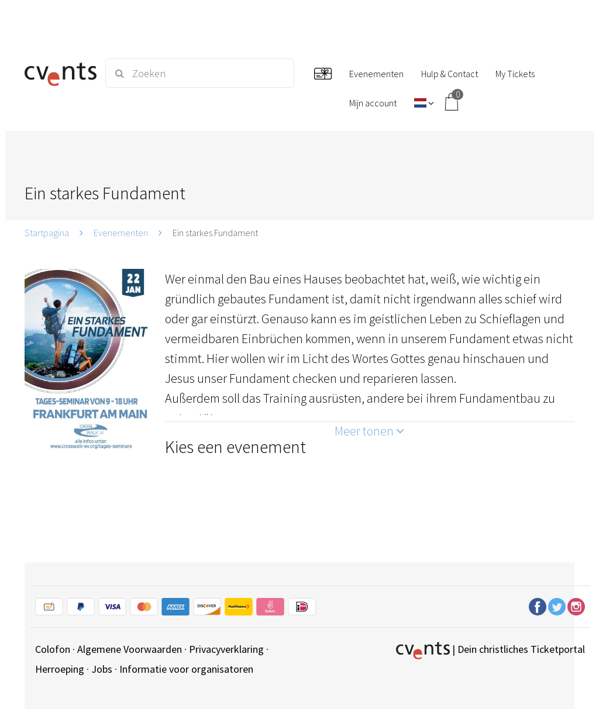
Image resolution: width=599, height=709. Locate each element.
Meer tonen (369, 431)
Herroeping (59, 669)
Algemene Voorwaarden (129, 649)
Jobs (101, 669)
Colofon (52, 649)
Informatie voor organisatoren (186, 669)
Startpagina (47, 232)
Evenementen (121, 232)
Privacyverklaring (226, 649)
